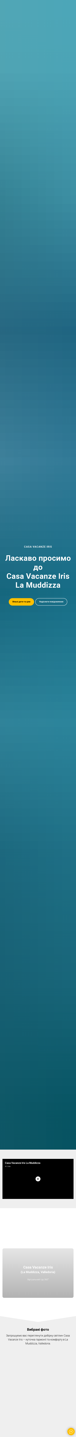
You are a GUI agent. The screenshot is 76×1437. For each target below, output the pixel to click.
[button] (51, 602)
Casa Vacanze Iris (38, 1269)
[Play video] (38, 1178)
